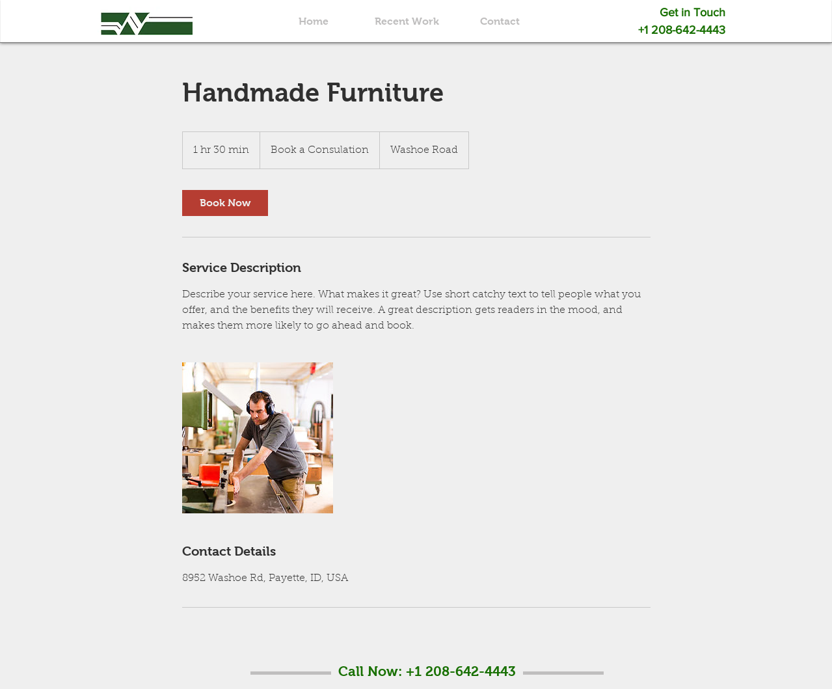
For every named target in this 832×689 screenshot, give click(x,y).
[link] (225, 203)
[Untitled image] (257, 437)
